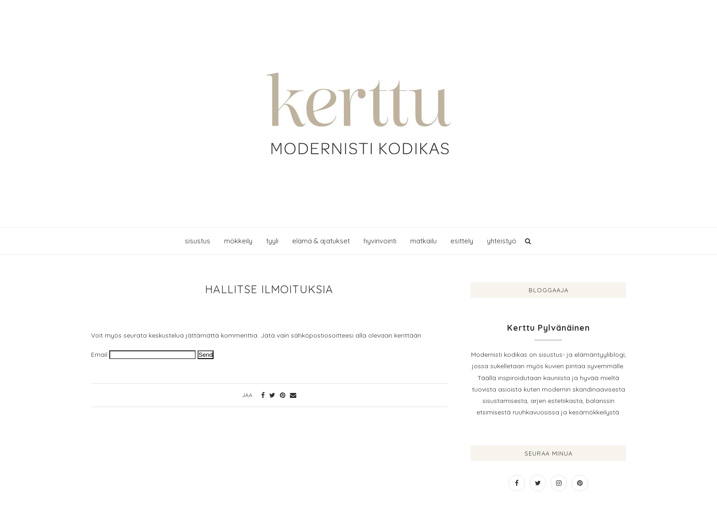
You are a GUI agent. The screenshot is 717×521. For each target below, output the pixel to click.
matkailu (423, 240)
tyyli (272, 240)
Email (99, 354)
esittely (461, 240)
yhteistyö (501, 240)
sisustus (197, 240)
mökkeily (238, 240)
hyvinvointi (380, 240)
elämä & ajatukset (321, 240)
